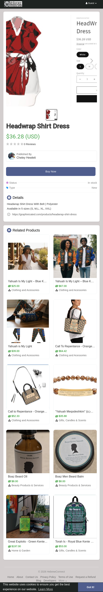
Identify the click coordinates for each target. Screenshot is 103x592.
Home (10, 577)
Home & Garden (21, 550)
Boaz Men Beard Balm (69, 476)
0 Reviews (30, 144)
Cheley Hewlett (26, 157)
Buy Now (50, 171)
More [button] (63, 580)
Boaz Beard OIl (17, 476)
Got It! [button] (90, 587)
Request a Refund (86, 577)
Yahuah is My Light (20, 346)
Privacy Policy (48, 577)
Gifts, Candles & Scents (72, 420)
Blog (38, 580)
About (20, 577)
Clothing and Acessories (25, 290)
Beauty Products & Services (28, 485)
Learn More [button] (45, 589)
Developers (50, 580)
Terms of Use (65, 577)
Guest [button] (91, 3)
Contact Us (31, 577)
